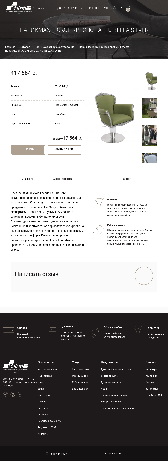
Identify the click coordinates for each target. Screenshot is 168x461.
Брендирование (80, 388)
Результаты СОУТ (47, 427)
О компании (46, 362)
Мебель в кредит (81, 382)
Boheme (59, 95)
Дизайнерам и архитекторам (116, 369)
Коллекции (151, 376)
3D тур (41, 388)
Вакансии (43, 408)
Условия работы (109, 376)
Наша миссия (45, 376)
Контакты (43, 434)
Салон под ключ (80, 369)
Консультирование (111, 401)
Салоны (151, 362)
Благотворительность (49, 421)
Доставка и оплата (111, 382)
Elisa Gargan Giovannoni (67, 105)
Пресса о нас (44, 395)
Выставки (43, 414)
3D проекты (152, 388)
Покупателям (110, 362)
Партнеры (43, 401)
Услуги (76, 362)
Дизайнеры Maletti (155, 395)
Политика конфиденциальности (117, 408)
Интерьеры (151, 369)
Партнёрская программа (114, 395)
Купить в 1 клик (63, 149)
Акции (104, 388)
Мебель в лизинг (80, 376)
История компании (48, 369)
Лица (40, 382)
